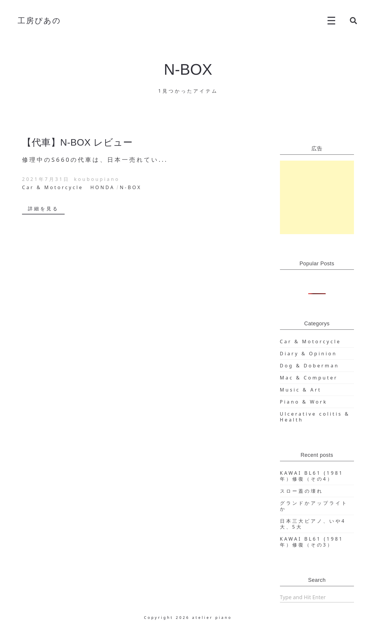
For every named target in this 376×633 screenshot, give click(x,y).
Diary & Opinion (308, 354)
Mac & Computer (309, 378)
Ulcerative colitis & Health (315, 417)
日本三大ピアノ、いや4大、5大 (313, 524)
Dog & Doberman (309, 366)
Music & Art (301, 390)
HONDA (102, 187)
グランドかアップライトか (314, 506)
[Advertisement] (317, 197)
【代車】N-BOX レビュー (77, 142)
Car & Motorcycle (52, 187)
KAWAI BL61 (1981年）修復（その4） (311, 476)
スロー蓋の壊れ (301, 491)
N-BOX (131, 187)
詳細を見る (43, 208)
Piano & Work (304, 402)
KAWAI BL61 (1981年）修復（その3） (311, 542)
